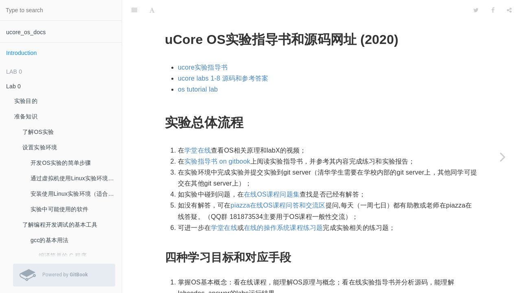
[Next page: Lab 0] (502, 156)
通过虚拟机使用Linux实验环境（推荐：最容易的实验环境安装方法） (76, 178)
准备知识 (25, 116)
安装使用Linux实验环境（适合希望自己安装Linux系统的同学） (76, 193)
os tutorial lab (198, 69)
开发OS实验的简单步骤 (61, 163)
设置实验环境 (39, 147)
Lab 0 (13, 86)
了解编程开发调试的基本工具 (60, 224)
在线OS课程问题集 (272, 174)
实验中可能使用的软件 (59, 209)
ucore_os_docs (26, 32)
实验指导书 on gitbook (217, 141)
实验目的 (25, 101)
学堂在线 (197, 130)
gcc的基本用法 (49, 240)
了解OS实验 (38, 132)
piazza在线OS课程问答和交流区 (278, 184)
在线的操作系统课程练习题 (283, 207)
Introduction (21, 53)
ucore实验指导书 (203, 47)
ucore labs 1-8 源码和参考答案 (223, 58)
